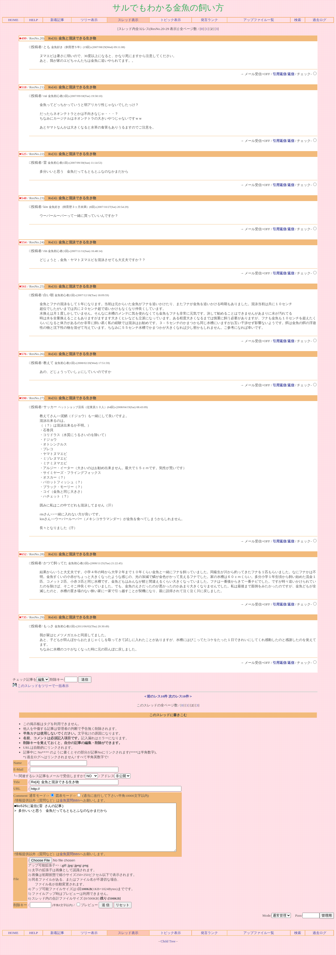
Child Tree (168, 951)
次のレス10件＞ (180, 696)
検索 (297, 20)
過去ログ (319, 20)
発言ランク (209, 20)
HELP (33, 20)
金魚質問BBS (70, 800)
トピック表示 (170, 20)
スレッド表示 (128, 20)
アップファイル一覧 (258, 20)
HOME (13, 20)
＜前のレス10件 (155, 696)
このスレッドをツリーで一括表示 (41, 686)
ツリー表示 (89, 20)
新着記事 (57, 20)
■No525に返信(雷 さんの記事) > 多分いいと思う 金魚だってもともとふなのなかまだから (104, 832)
